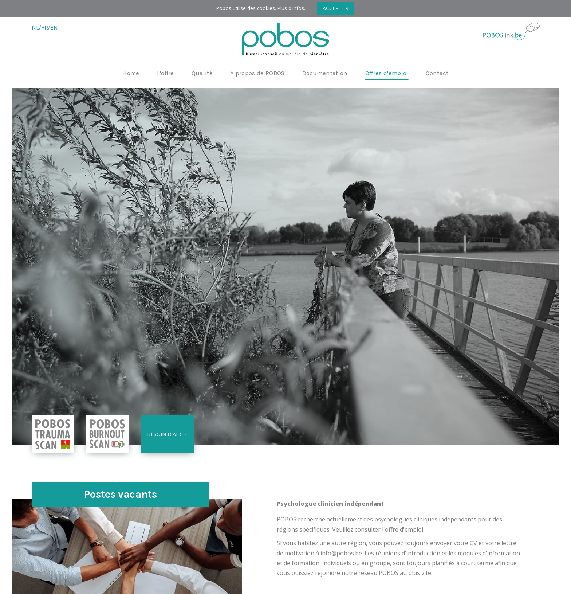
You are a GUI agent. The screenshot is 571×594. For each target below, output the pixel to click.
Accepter (335, 8)
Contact (437, 73)
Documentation (325, 73)
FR (44, 27)
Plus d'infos (290, 8)
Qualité (202, 73)
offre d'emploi (404, 529)
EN (54, 27)
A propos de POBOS (257, 73)
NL (35, 27)
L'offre (165, 73)
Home (130, 73)
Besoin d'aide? (167, 434)
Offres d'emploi (387, 73)
